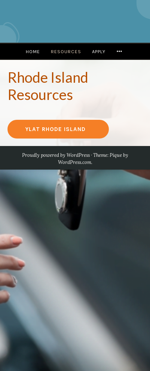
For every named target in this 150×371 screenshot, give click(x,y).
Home (33, 51)
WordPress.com (74, 162)
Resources (66, 51)
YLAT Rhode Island (55, 129)
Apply (98, 51)
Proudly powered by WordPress (56, 155)
